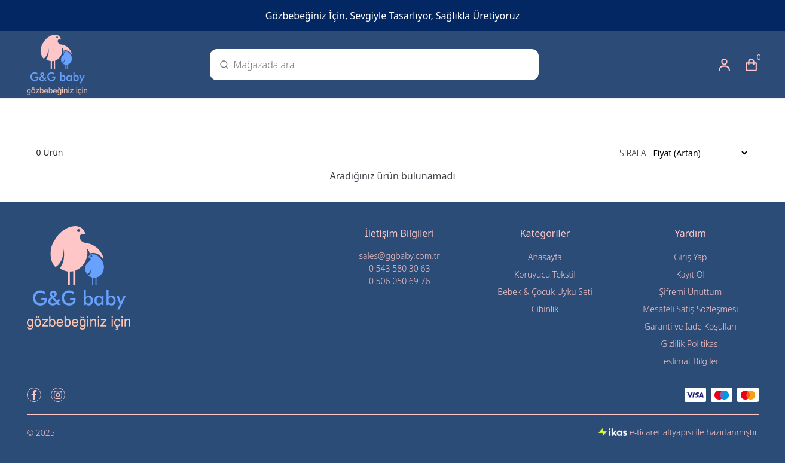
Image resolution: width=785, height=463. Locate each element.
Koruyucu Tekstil (545, 274)
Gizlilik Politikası (690, 343)
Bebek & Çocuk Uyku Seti (544, 291)
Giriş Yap (690, 257)
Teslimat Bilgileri (690, 361)
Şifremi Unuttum (690, 291)
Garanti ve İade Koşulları (691, 326)
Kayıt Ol (690, 274)
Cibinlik (545, 309)
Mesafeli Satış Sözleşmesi (690, 309)
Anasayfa (545, 257)
